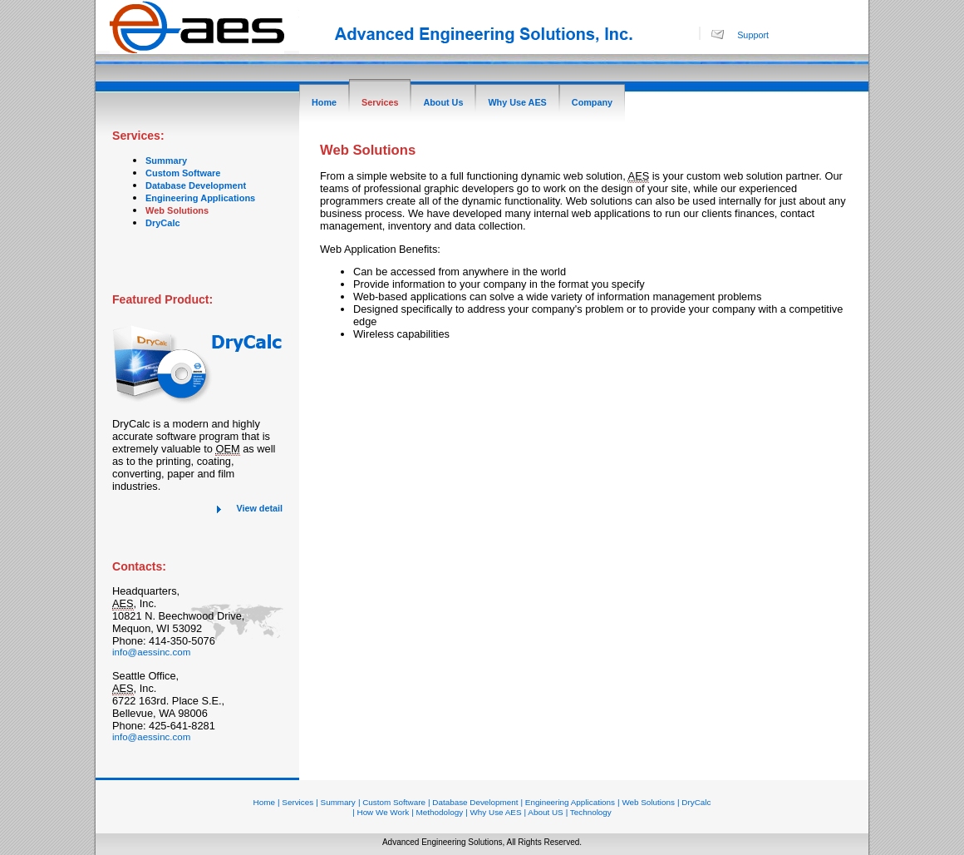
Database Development (195, 185)
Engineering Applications (200, 198)
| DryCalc (694, 802)
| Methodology (437, 812)
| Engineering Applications (568, 802)
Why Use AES (517, 102)
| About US (543, 812)
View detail (259, 508)
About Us (443, 102)
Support (753, 35)
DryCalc (162, 223)
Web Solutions (177, 210)
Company (592, 102)
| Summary (336, 802)
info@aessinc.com (151, 652)
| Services (295, 802)
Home (324, 102)
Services (380, 102)
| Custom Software (391, 802)
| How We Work (380, 812)
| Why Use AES (493, 812)
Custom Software (182, 173)
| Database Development (473, 802)
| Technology (589, 812)
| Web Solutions (646, 802)
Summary (166, 161)
